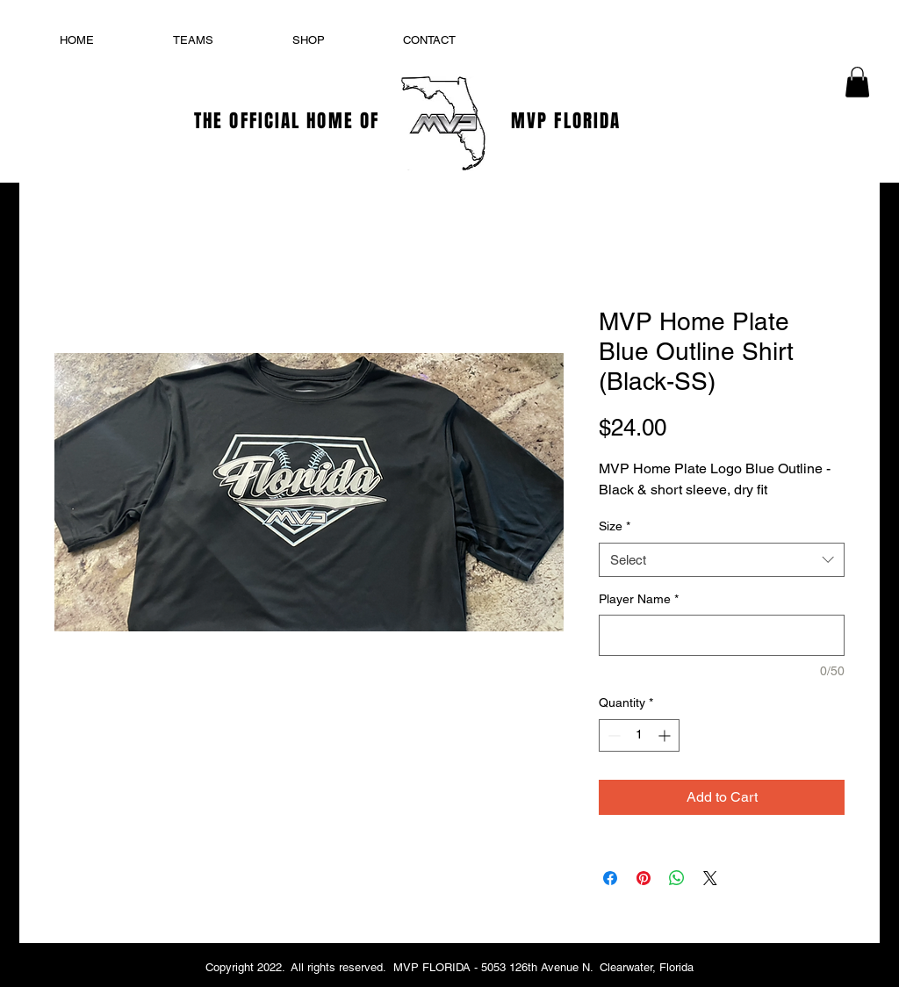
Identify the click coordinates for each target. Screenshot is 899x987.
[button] (857, 82)
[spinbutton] (639, 735)
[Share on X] (710, 878)
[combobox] (722, 560)
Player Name (639, 599)
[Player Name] (722, 635)
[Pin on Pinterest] (643, 878)
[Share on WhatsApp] (676, 878)
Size (614, 526)
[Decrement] (612, 735)
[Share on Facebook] (610, 878)
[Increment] (666, 735)
